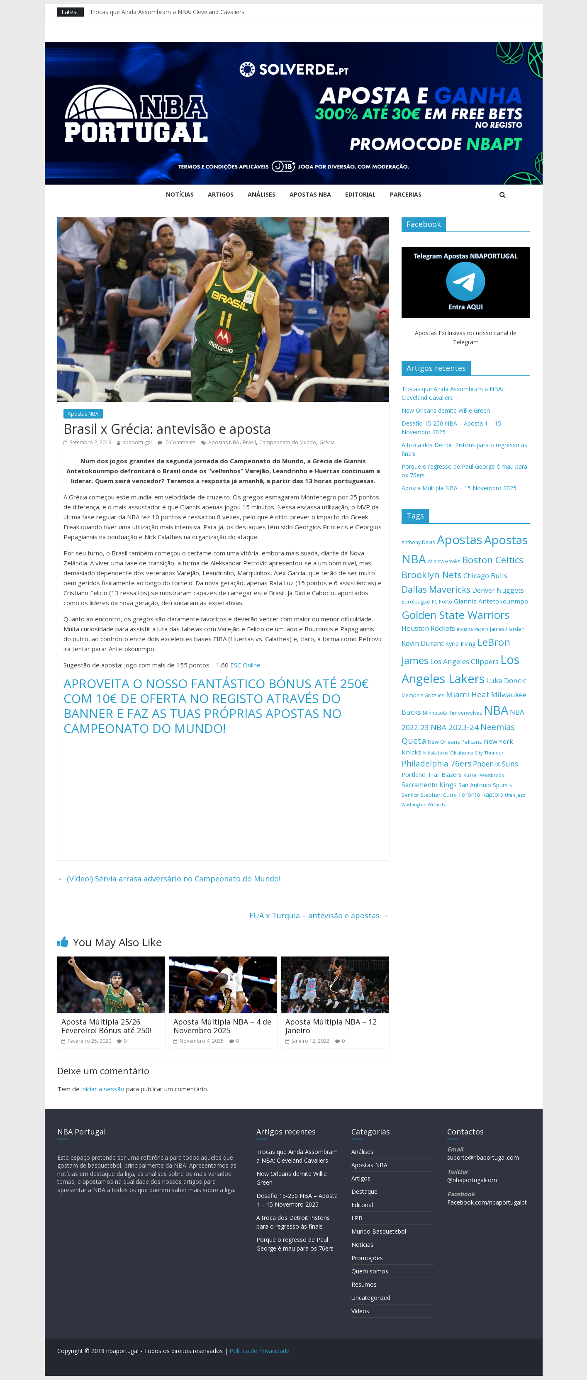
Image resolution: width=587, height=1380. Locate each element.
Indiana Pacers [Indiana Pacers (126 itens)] (472, 629)
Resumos (364, 1284)
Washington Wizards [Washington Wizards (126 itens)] (423, 805)
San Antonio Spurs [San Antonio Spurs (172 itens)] (483, 785)
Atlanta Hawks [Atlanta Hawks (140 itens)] (444, 561)
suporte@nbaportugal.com (483, 1157)
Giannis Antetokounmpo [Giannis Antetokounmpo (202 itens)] (491, 601)
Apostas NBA (310, 194)
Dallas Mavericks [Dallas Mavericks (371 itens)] (436, 589)
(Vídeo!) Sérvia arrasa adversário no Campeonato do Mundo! (168, 878)
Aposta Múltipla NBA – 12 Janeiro (331, 1026)
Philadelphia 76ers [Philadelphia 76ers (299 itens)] (436, 763)
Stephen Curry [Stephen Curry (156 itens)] (438, 794)
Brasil (249, 442)
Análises (261, 194)
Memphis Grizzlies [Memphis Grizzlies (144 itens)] (423, 695)
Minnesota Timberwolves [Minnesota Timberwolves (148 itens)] (452, 712)
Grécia (327, 442)
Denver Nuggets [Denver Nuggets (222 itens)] (498, 590)
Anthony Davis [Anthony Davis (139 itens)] (418, 542)
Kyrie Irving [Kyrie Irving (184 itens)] (460, 643)
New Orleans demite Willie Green (446, 410)
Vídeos (360, 1311)
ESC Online (245, 665)
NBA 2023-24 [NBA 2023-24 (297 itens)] (455, 727)
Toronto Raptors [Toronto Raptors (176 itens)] (480, 794)
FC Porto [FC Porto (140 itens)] (442, 601)
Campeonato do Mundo (287, 442)
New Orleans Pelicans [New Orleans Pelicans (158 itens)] (455, 741)
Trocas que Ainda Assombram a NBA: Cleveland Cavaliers (167, 12)
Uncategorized (370, 1298)
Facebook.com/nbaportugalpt (487, 1202)
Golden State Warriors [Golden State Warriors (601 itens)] (455, 614)
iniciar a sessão (102, 1089)
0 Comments (176, 442)
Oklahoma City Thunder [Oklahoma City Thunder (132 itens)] (477, 753)
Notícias (180, 194)
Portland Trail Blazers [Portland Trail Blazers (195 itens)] (432, 774)
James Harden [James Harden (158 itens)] (507, 629)
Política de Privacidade (259, 1351)
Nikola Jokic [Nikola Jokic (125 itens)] (435, 753)
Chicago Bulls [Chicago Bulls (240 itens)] (485, 575)
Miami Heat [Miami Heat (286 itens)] (468, 694)
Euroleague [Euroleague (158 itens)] (416, 601)
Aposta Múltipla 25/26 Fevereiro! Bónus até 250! (106, 1026)
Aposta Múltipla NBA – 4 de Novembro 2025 (222, 1026)
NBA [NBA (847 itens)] (496, 710)
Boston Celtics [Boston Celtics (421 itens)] (493, 559)
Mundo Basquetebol (378, 1231)
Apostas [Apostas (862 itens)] (459, 539)
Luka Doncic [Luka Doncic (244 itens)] (506, 680)
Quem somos (369, 1271)
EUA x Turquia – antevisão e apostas (319, 915)
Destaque (364, 1191)
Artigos (221, 194)
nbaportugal (137, 442)
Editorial (360, 194)
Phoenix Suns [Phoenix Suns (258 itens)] (495, 764)
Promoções (367, 1258)
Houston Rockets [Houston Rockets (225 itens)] (428, 628)
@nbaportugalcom (472, 1180)
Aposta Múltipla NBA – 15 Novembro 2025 (459, 488)
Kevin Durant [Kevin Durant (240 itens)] (422, 643)
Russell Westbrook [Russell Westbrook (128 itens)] (483, 775)
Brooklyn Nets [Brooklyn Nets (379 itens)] (432, 575)
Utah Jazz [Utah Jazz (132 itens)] (515, 795)
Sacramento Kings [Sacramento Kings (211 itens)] (429, 784)
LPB (357, 1218)
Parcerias (405, 194)
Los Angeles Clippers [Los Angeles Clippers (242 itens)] (464, 661)
